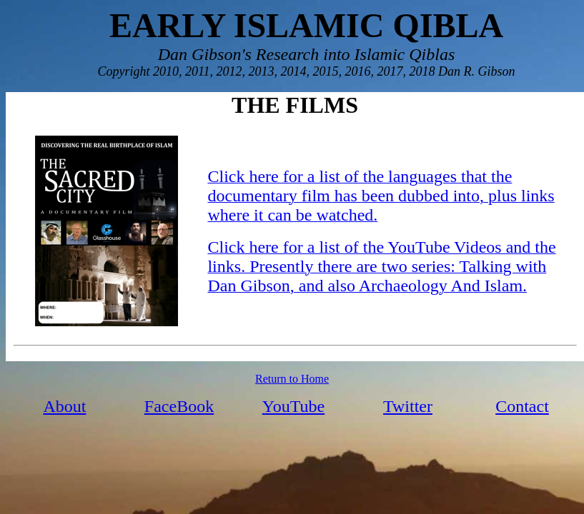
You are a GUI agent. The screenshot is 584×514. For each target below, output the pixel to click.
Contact (522, 406)
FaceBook (179, 406)
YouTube (293, 406)
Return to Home (292, 379)
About (65, 406)
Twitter (407, 406)
